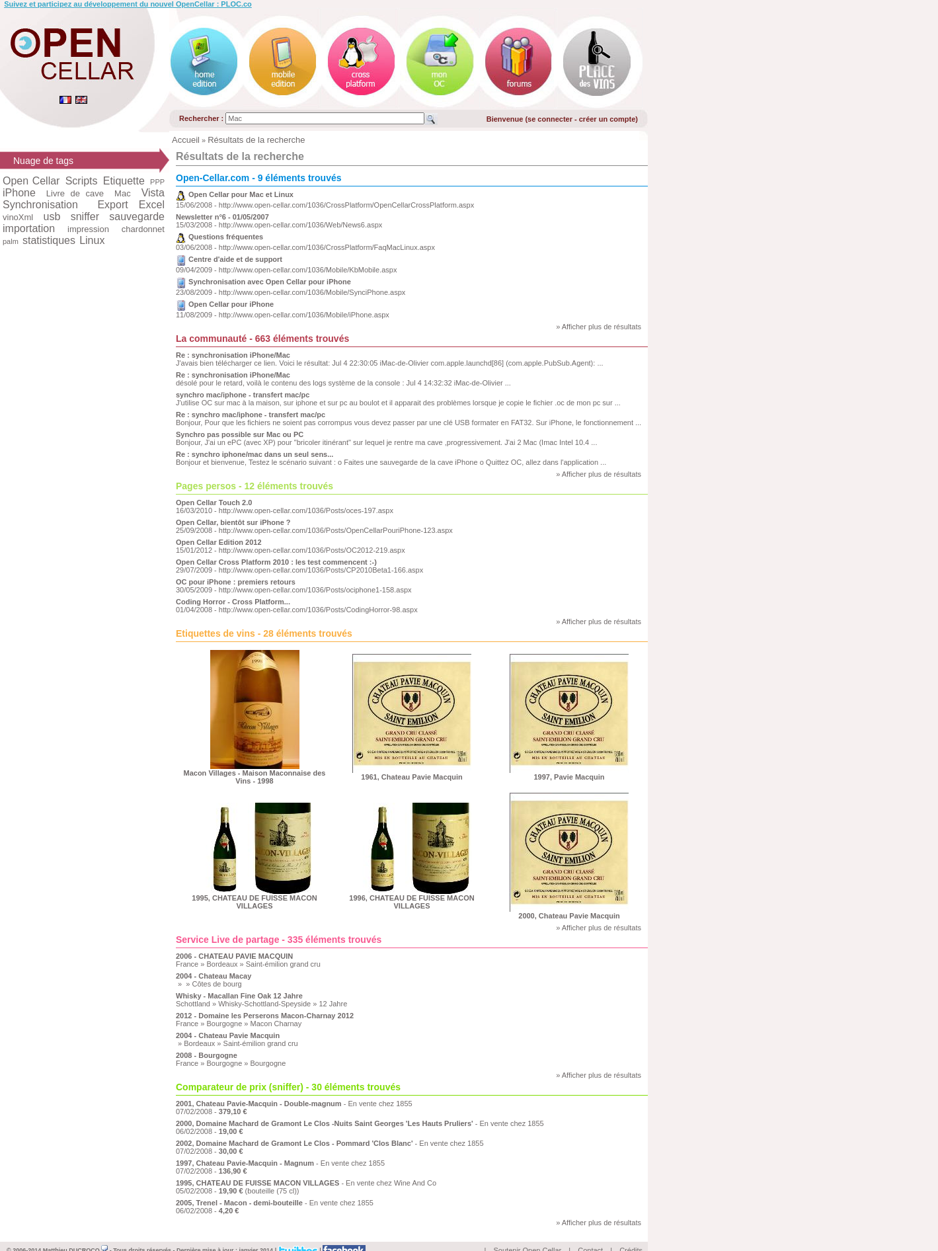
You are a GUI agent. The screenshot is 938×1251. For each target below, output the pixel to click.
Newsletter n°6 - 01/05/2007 (222, 217)
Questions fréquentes (225, 237)
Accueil (186, 140)
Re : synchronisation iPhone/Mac (233, 355)
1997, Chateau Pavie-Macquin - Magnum (245, 1163)
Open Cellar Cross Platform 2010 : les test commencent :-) (276, 562)
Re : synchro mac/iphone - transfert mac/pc (250, 415)
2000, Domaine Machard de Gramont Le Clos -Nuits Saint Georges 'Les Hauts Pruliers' (324, 1123)
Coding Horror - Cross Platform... (233, 602)
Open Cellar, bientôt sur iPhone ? (233, 522)
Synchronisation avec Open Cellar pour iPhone (269, 282)
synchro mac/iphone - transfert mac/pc (242, 395)
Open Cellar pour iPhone (231, 304)
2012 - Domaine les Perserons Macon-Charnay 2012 (265, 1016)
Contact (590, 1235)
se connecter (550, 119)
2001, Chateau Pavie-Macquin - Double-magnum (259, 1104)
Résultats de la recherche (256, 140)
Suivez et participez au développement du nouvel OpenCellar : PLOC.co (128, 4)
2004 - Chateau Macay (213, 976)
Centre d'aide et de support (235, 259)
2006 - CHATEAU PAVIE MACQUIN (234, 956)
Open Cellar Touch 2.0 (214, 502)
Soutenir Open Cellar (528, 1235)
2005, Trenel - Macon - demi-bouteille (239, 1203)
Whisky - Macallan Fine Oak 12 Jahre (239, 996)
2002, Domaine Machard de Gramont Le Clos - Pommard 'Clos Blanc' (294, 1143)
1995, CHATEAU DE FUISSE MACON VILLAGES (257, 1183)
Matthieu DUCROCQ (75, 1235)
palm (11, 241)
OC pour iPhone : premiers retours (235, 582)
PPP (157, 182)
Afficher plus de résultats (601, 327)
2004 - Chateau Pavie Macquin (228, 1035)
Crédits (631, 1235)
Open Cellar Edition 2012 (219, 542)
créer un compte (607, 119)
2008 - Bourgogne (206, 1055)
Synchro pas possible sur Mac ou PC (239, 434)
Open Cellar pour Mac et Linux (240, 194)
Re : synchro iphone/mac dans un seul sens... (254, 454)
